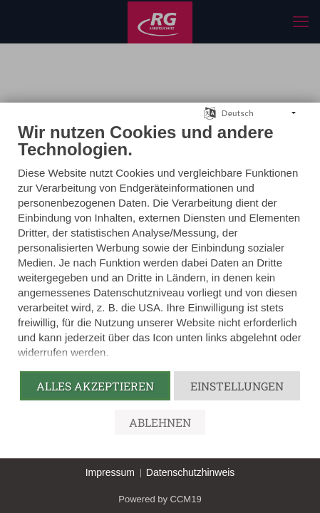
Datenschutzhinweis (190, 472)
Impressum (110, 472)
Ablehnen (160, 422)
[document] (160, 246)
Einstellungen (237, 385)
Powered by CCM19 (159, 499)
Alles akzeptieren (95, 385)
